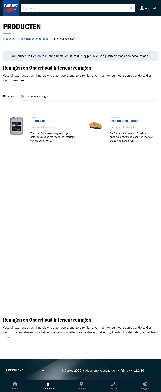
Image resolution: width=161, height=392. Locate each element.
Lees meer (18, 80)
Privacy (125, 370)
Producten (9, 38)
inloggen (86, 56)
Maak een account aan (133, 56)
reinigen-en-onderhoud (35, 38)
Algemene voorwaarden (101, 370)
